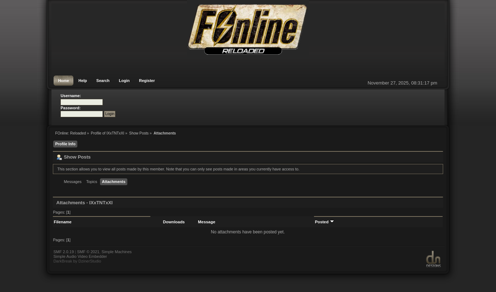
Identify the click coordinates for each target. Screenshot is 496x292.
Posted (324, 222)
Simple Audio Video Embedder (80, 256)
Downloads (174, 222)
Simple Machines (116, 252)
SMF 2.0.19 (63, 252)
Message (206, 222)
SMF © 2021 (88, 252)
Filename (62, 222)
